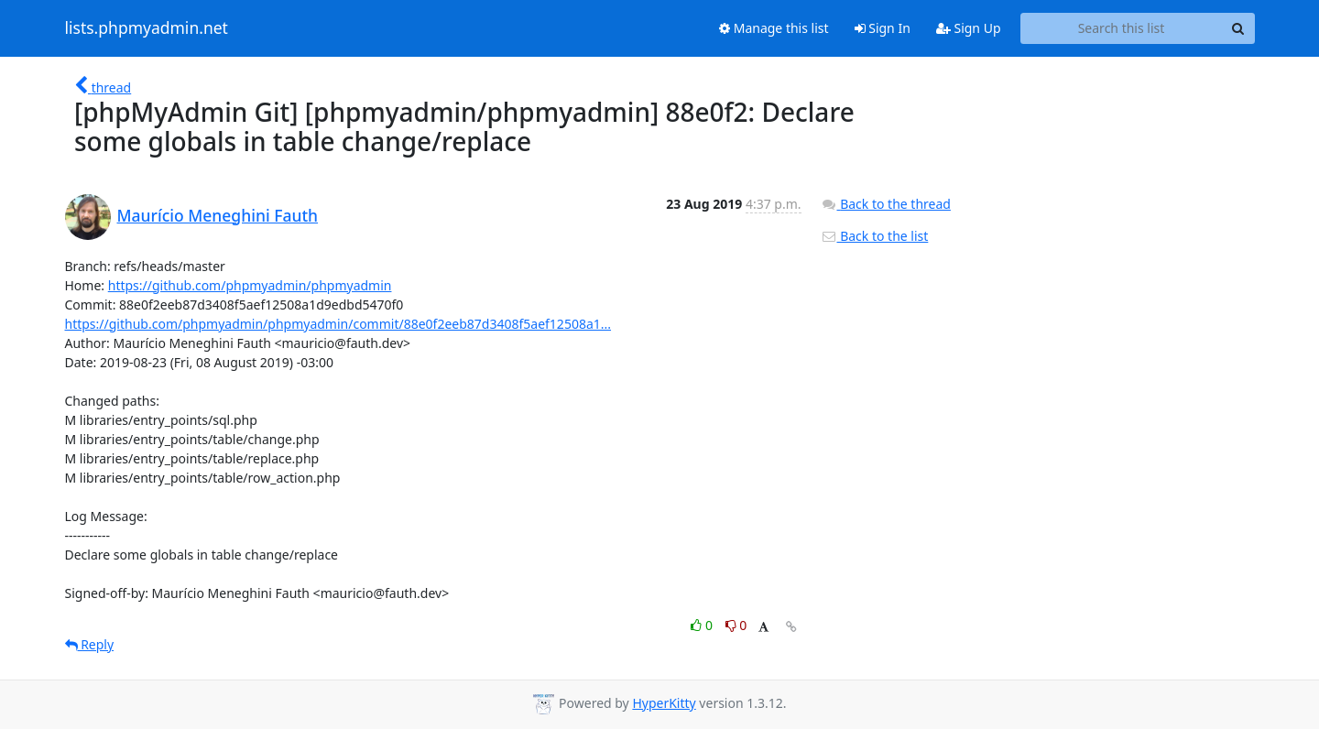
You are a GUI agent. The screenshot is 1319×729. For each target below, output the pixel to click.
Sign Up (968, 28)
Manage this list (774, 28)
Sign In (882, 28)
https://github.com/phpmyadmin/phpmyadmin (250, 285)
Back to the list (875, 236)
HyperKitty (663, 703)
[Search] (1238, 28)
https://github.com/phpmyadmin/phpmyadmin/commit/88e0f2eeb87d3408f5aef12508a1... (338, 323)
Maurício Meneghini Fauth (218, 215)
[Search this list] (1121, 28)
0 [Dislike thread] (736, 625)
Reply (89, 644)
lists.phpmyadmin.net (146, 28)
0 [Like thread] (703, 625)
